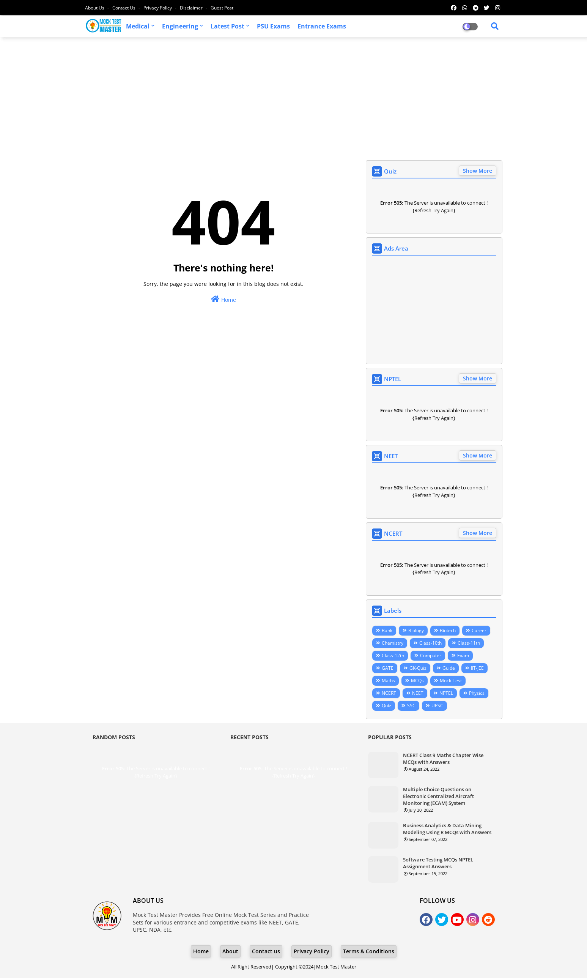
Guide (448, 668)
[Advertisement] (293, 97)
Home (223, 299)
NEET (417, 693)
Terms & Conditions (368, 951)
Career (479, 630)
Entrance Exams (321, 26)
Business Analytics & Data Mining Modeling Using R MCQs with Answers (447, 829)
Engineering (180, 26)
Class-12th (393, 655)
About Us (95, 8)
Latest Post (227, 26)
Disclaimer (192, 8)
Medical (138, 26)
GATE (387, 668)
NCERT (389, 693)
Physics (477, 693)
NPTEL (446, 693)
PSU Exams (273, 26)
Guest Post (222, 8)
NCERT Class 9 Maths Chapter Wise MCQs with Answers (443, 758)
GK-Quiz (417, 668)
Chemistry (392, 643)
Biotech (448, 630)
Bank (387, 630)
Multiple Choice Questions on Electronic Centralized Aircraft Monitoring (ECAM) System (438, 796)
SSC (411, 705)
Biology (416, 630)
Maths (388, 680)
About (230, 951)
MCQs (417, 680)
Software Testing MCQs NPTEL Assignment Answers (438, 863)
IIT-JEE (477, 668)
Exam (463, 655)
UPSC (437, 705)
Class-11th (469, 643)
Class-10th (430, 643)
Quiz (386, 705)
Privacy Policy (158, 8)
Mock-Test (451, 680)
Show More (477, 170)
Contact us (124, 8)
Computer (430, 655)
